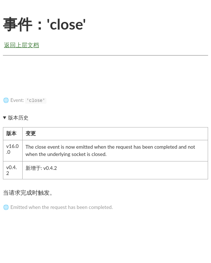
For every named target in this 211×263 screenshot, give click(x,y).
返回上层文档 (21, 44)
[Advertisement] (105, 82)
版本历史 (18, 118)
